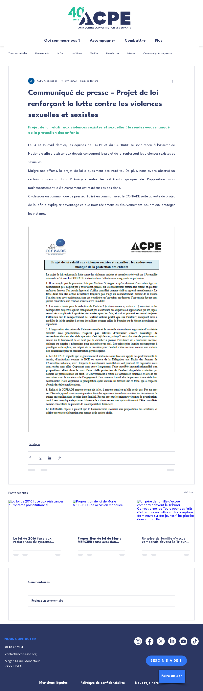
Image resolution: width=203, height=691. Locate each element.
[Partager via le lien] (59, 458)
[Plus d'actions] (172, 80)
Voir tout (189, 492)
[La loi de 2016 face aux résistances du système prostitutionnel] (37, 516)
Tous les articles (17, 53)
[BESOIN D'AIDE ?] (166, 661)
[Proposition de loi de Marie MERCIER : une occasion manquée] (101, 516)
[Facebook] (149, 641)
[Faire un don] (172, 676)
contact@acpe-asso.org (20, 654)
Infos (60, 53)
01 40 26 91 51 (14, 647)
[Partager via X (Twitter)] (40, 458)
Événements (42, 53)
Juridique (76, 53)
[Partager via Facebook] (30, 458)
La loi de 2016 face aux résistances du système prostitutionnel (32, 540)
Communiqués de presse (157, 53)
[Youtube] (183, 641)
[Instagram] (138, 641)
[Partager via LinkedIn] (49, 458)
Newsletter (112, 53)
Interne (131, 53)
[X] (161, 641)
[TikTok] (195, 641)
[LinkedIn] (172, 641)
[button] (60, 41)
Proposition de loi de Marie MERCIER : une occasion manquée (100, 540)
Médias (94, 53)
